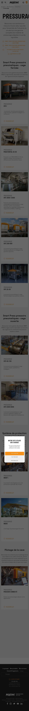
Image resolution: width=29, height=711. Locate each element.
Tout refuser (14, 457)
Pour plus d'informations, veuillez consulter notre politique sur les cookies (14, 447)
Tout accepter (14, 453)
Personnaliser (14, 460)
